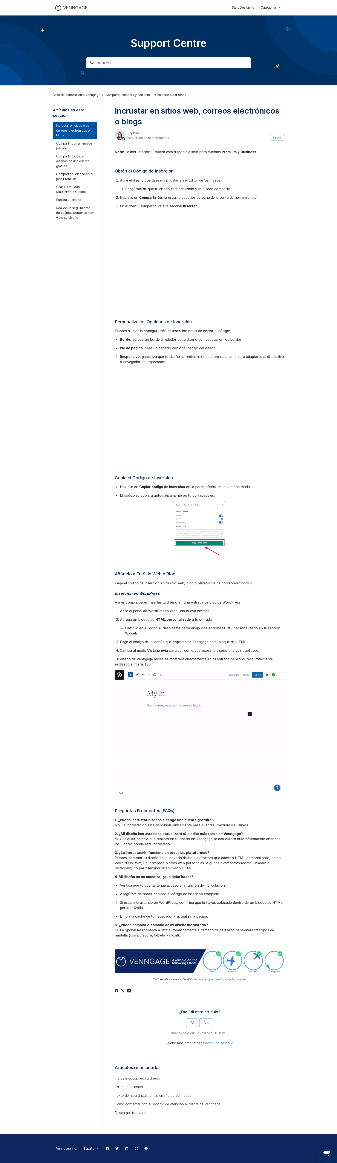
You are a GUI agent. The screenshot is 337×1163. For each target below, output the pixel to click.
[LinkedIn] (129, 991)
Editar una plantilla (129, 1087)
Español (91, 1148)
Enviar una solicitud (218, 1043)
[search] (168, 62)
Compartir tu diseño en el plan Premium (74, 176)
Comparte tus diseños (170, 95)
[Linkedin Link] (127, 1149)
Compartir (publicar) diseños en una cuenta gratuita (72, 161)
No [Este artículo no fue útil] (206, 1023)
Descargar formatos (130, 1113)
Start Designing (243, 7)
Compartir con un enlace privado (74, 145)
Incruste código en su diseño (137, 1078)
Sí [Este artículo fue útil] (192, 1023)
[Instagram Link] (136, 1149)
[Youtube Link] (146, 1149)
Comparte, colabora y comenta (128, 95)
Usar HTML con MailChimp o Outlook (71, 189)
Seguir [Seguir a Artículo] (277, 137)
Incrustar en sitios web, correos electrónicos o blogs (73, 130)
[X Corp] (122, 991)
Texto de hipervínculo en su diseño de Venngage (153, 1095)
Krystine (134, 133)
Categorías (271, 7)
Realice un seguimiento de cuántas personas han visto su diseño (74, 213)
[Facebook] (116, 991)
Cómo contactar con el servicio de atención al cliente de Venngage (167, 1104)
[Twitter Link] (117, 1149)
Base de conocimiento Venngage (76, 95)
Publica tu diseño (68, 200)
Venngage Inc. (66, 1148)
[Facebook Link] (107, 1149)
